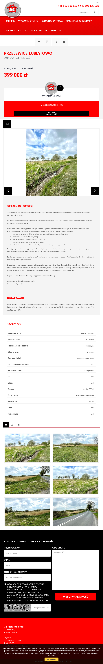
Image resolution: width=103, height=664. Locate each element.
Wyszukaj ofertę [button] (29, 21)
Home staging (73, 21)
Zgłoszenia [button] (30, 30)
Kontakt (44, 30)
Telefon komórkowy (15, 572)
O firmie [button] (11, 21)
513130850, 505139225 (51, 105)
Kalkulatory (13, 30)
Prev (8, 191)
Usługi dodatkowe (52, 21)
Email (7, 560)
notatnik (56, 30)
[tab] (7, 124)
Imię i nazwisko (12, 548)
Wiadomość (58, 548)
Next (95, 191)
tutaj (45, 600)
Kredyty (87, 21)
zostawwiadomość (51, 113)
